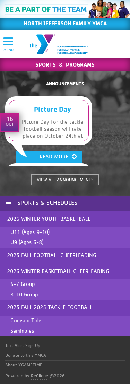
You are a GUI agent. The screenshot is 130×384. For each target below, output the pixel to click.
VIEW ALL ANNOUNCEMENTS (65, 180)
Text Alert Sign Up (22, 345)
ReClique (39, 376)
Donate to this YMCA (25, 355)
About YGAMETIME (23, 365)
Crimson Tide (25, 320)
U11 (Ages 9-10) (30, 232)
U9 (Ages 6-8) (26, 242)
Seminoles (22, 331)
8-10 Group (24, 294)
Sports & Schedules (47, 203)
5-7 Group (22, 284)
